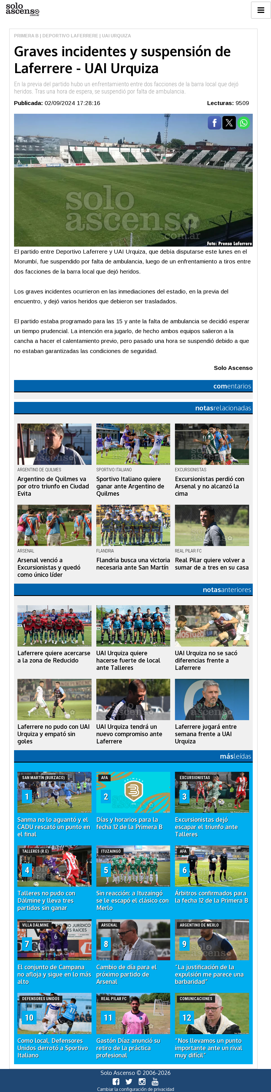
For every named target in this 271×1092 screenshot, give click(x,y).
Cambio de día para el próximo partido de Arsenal (126, 974)
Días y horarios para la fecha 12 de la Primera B (129, 823)
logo (22, 9)
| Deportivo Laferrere (68, 35)
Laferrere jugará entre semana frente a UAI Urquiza (206, 734)
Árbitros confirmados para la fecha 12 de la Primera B (211, 896)
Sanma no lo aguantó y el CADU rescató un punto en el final (53, 827)
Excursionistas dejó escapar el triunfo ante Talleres (206, 827)
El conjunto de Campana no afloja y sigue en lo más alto (54, 974)
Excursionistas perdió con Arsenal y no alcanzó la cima (209, 486)
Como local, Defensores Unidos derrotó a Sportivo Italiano (52, 1048)
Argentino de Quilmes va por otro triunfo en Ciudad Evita (53, 486)
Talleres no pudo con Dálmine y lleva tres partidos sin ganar (46, 900)
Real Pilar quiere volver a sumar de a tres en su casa (212, 563)
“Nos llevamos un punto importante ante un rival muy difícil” (208, 1048)
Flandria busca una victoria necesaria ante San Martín (133, 563)
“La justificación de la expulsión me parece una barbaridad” (209, 974)
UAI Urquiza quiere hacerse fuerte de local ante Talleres (128, 660)
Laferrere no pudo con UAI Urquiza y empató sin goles (53, 734)
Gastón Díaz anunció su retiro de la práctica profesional (128, 1048)
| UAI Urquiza (114, 35)
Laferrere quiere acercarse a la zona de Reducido (53, 656)
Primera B (26, 35)
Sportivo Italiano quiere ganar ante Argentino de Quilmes (130, 486)
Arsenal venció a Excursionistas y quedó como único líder (48, 567)
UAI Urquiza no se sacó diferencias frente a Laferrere (206, 660)
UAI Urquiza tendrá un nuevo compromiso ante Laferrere (129, 734)
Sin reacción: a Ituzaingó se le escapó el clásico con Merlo (132, 900)
